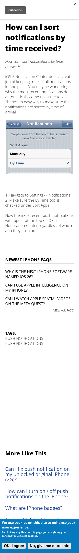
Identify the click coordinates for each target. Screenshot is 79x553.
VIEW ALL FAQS (64, 310)
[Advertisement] (39, 398)
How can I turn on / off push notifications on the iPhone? (36, 494)
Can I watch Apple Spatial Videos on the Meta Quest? (38, 301)
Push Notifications (24, 338)
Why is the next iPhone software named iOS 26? (38, 274)
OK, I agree (14, 546)
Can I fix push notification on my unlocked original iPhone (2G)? (37, 474)
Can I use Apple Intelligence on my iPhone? (36, 288)
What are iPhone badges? (33, 508)
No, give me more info (49, 546)
